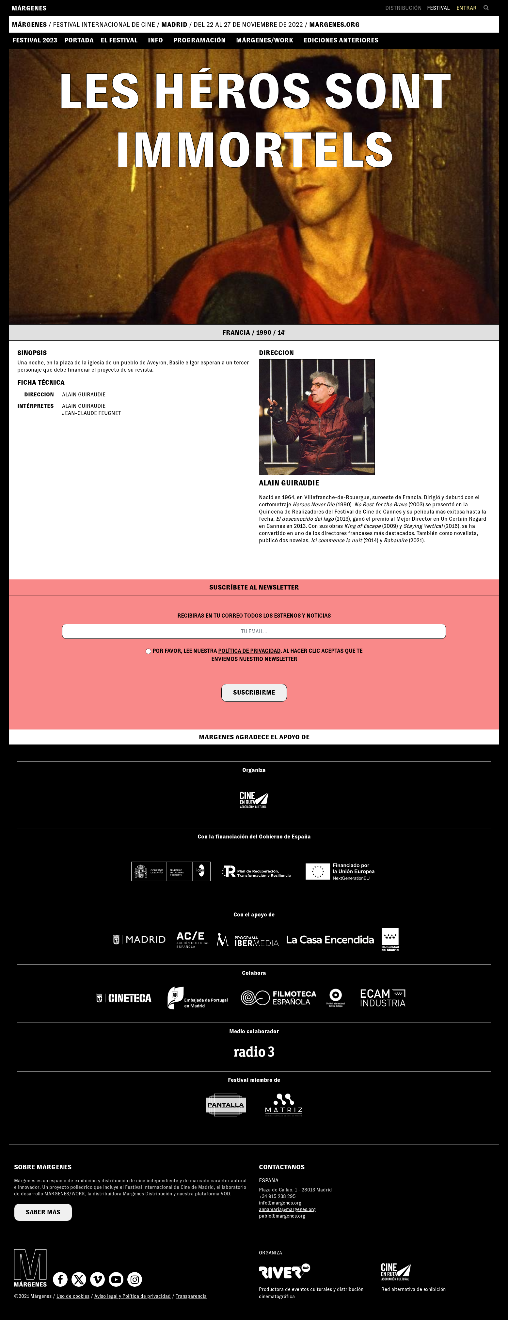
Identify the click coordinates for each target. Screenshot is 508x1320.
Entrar (466, 8)
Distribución (403, 8)
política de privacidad (249, 651)
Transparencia (191, 1296)
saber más (43, 1212)
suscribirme (254, 692)
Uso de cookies (72, 1296)
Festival (438, 8)
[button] (122, 40)
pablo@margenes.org (282, 1216)
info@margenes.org (280, 1202)
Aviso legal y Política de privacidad (132, 1296)
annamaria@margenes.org (287, 1209)
